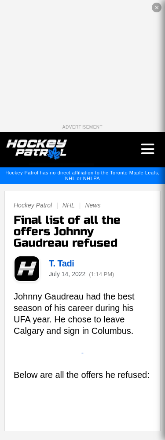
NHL (68, 205)
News (92, 205)
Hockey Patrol (33, 205)
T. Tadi (61, 263)
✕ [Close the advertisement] (156, 7)
